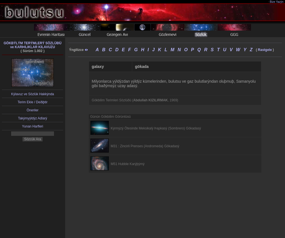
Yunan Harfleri (32, 126)
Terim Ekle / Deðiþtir (32, 102)
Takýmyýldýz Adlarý (32, 118)
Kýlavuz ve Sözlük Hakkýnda (32, 94)
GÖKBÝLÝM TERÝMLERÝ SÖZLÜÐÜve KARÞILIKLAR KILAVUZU (33, 45)
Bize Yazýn (276, 1)
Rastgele (265, 50)
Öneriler (33, 110)
